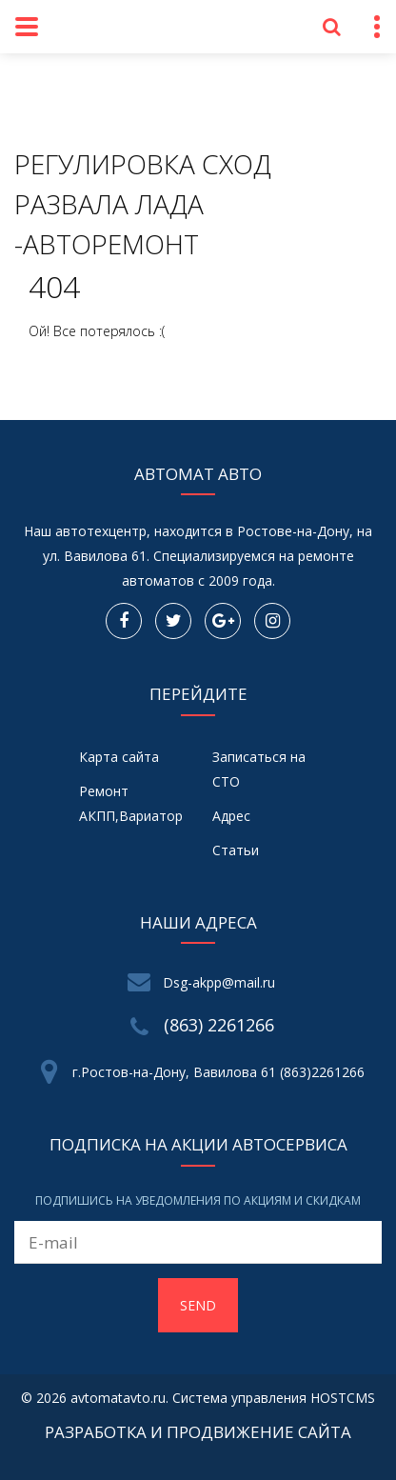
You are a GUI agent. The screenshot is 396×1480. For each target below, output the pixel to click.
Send (198, 1305)
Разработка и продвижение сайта (198, 1432)
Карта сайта (119, 757)
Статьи (235, 850)
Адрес (231, 816)
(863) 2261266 (219, 1024)
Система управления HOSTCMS (273, 1398)
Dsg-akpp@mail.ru (219, 982)
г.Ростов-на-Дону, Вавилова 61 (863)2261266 (218, 1072)
